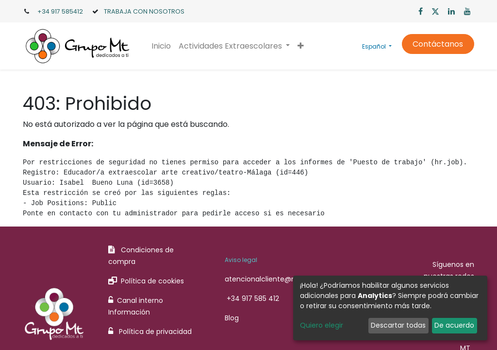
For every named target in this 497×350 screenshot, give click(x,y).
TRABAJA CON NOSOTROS (144, 11)
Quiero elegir (321, 325)
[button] (301, 46)
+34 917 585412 (60, 11)
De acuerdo (454, 325)
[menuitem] (161, 46)
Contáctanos (438, 44)
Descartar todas (398, 325)
